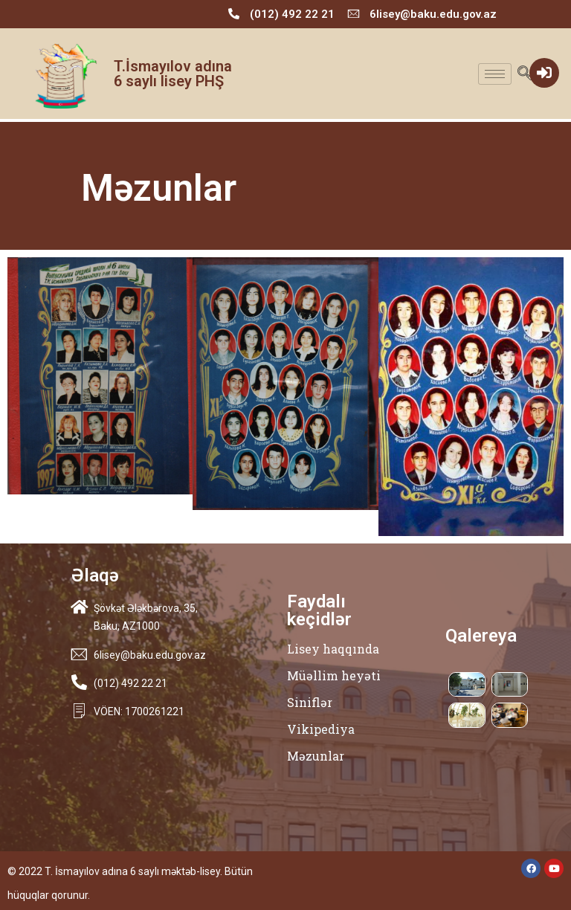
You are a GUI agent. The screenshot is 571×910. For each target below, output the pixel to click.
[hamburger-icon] (495, 74)
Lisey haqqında (333, 648)
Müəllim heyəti (334, 675)
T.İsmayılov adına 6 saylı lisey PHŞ (173, 73)
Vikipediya (321, 729)
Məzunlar (315, 756)
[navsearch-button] (525, 73)
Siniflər (309, 702)
